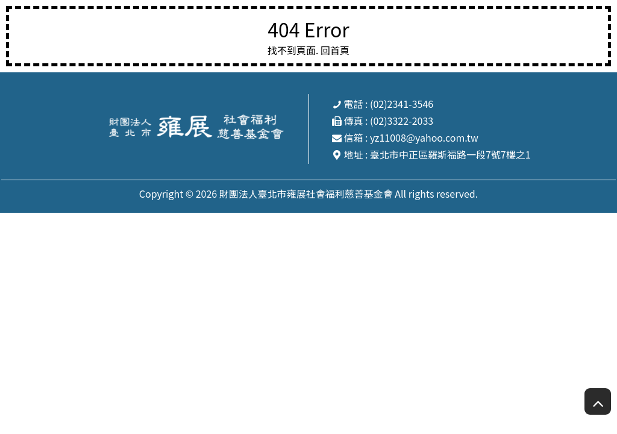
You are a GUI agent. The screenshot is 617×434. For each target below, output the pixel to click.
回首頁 (335, 50)
